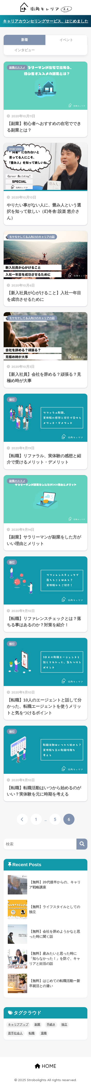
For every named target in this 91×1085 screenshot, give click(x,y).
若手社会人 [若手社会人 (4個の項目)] (15, 1033)
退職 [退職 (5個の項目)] (44, 1033)
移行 (12, 399)
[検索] (81, 844)
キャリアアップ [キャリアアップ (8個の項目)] (18, 1024)
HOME (45, 1066)
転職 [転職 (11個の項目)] (31, 1033)
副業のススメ (17, 67)
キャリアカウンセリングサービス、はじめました (45, 21)
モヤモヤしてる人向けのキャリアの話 (32, 236)
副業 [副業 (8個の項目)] (37, 1024)
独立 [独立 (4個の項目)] (64, 1024)
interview (15, 148)
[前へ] (22, 819)
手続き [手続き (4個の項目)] (51, 1024)
